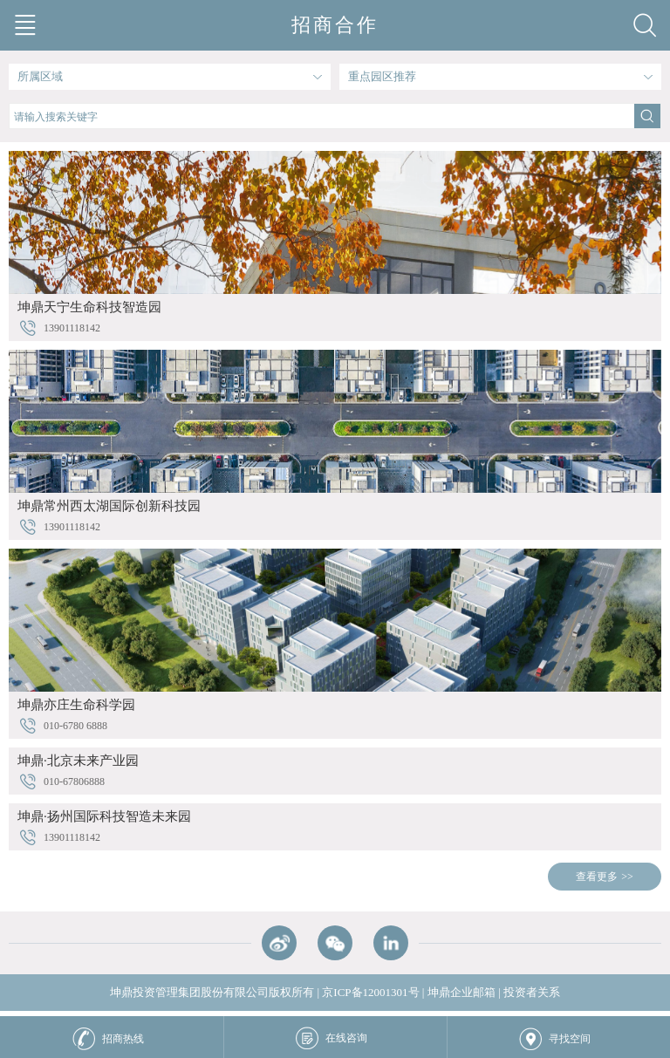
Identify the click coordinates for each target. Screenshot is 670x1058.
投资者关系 (531, 992)
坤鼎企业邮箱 (461, 992)
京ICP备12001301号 (370, 992)
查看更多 (597, 876)
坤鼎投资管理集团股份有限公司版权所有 (212, 992)
